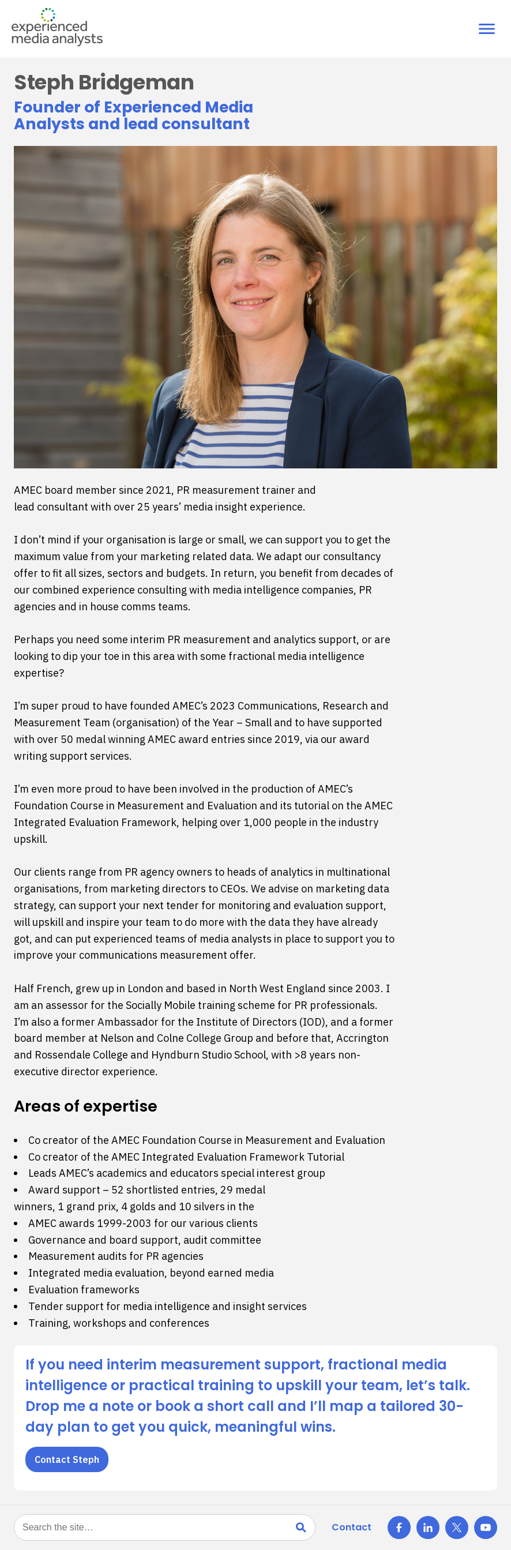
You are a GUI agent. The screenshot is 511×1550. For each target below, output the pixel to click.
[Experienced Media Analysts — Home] (57, 27)
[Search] (301, 1527)
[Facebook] (399, 1527)
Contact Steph (67, 1459)
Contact (351, 1527)
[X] (456, 1527)
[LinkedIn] (427, 1527)
